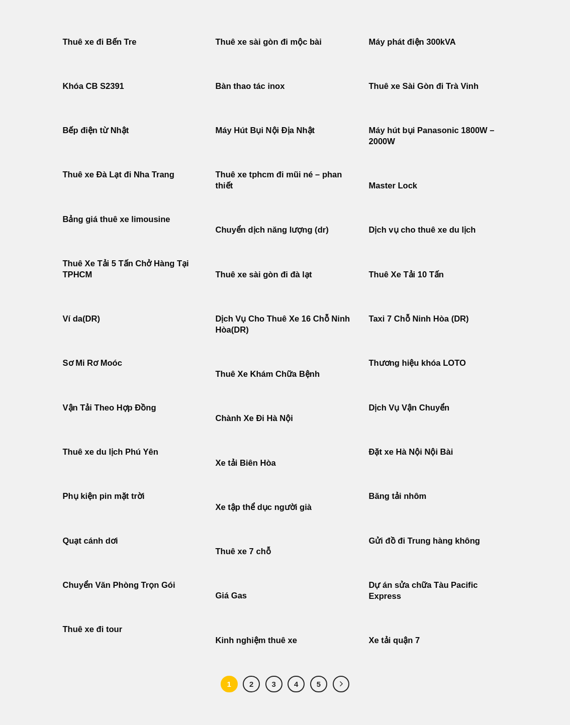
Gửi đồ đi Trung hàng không (424, 541)
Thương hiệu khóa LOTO (417, 363)
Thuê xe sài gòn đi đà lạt (264, 274)
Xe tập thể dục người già (264, 507)
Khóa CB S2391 (93, 86)
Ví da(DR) (81, 319)
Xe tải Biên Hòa (246, 463)
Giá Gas (231, 595)
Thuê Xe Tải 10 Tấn (406, 274)
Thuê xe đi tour (93, 629)
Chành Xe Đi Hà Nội (254, 418)
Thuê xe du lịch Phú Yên (110, 452)
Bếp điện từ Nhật (96, 130)
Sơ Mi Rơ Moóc (92, 363)
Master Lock (393, 185)
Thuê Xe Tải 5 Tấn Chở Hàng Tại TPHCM (126, 269)
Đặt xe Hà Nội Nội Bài (411, 452)
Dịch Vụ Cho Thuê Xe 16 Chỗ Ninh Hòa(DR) (283, 324)
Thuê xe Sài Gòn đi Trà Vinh (424, 86)
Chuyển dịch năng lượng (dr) (272, 230)
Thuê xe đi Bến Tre (100, 42)
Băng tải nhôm (398, 496)
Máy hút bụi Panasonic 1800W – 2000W (432, 136)
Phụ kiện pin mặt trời (104, 496)
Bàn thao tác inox (250, 86)
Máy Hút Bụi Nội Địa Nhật (265, 130)
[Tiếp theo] (341, 684)
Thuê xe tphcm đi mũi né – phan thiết (279, 180)
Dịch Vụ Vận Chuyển (409, 407)
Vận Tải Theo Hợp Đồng (109, 407)
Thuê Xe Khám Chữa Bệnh (268, 374)
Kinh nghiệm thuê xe (257, 640)
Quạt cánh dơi (90, 541)
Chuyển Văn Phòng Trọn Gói (119, 585)
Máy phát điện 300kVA (412, 42)
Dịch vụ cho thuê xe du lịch (422, 230)
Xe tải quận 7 (394, 640)
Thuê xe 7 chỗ (243, 551)
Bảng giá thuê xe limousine (116, 219)
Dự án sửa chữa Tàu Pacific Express (423, 590)
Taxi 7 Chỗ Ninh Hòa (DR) (419, 319)
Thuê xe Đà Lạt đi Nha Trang (118, 174)
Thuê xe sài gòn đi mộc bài (269, 42)
